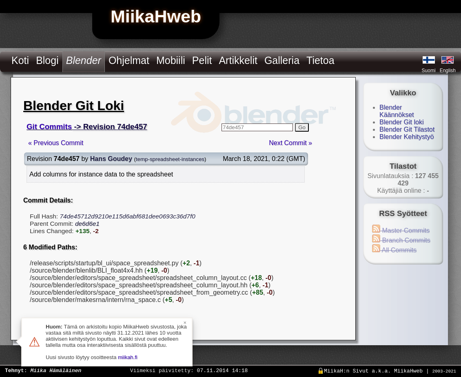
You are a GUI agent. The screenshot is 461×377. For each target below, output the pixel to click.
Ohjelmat (129, 60)
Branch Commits (401, 240)
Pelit (202, 60)
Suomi (429, 70)
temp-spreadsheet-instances (170, 159)
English (448, 70)
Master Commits (401, 230)
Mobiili (170, 60)
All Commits (394, 250)
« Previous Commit (55, 142)
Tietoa (320, 60)
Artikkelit (238, 60)
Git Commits (49, 126)
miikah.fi (127, 357)
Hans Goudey (111, 158)
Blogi (47, 60)
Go (302, 127)
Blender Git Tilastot (406, 129)
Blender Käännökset (396, 111)
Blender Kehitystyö (406, 136)
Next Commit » (290, 142)
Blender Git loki (401, 122)
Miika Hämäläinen (55, 370)
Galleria (281, 60)
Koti (20, 60)
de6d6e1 (87, 223)
